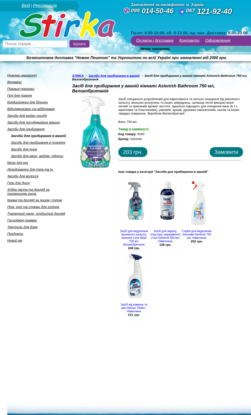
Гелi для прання (19, 95)
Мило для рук (17, 163)
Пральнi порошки (20, 89)
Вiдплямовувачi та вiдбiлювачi (31, 109)
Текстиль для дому (22, 227)
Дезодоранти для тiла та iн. (30, 169)
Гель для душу (18, 183)
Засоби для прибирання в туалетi (38, 142)
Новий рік (14, 240)
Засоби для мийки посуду (27, 116)
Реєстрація (44, 5)
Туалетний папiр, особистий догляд (36, 214)
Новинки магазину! (22, 75)
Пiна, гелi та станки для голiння (33, 207)
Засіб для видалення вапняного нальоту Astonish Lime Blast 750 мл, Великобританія (134, 237)
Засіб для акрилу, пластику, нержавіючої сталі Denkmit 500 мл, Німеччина (165, 236)
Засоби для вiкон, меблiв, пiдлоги (37, 156)
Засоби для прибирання (25, 129)
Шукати (79, 44)
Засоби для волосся (22, 176)
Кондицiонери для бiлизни (27, 102)
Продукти (15, 234)
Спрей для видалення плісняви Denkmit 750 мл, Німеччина (197, 234)
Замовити (226, 152)
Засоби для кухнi (24, 149)
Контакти (189, 40)
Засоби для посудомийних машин (33, 122)
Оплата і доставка (155, 40)
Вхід (26, 5)
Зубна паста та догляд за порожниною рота (28, 192)
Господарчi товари (22, 220)
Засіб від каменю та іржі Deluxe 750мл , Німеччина (134, 308)
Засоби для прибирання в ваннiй (38, 136)
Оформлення (218, 40)
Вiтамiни (14, 82)
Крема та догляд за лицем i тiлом (34, 200)
